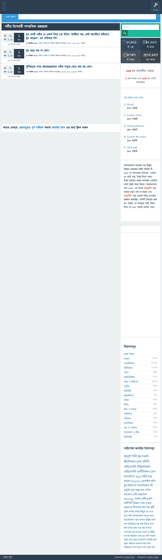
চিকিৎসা (132, 485)
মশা (126, 528)
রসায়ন (127, 359)
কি (128, 536)
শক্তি (130, 516)
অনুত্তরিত (41, 8)
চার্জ (149, 543)
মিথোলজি (128, 437)
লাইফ (126, 400)
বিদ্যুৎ (143, 512)
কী (151, 485)
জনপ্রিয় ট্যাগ (59, 128)
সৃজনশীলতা (129, 395)
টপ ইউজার (127, 8)
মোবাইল (145, 481)
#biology (129, 499)
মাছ (141, 524)
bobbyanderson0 (135, 126)
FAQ (81, 8)
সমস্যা (152, 536)
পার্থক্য (137, 499)
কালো (144, 532)
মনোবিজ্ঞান (128, 423)
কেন (126, 512)
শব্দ (125, 524)
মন (125, 536)
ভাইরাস (132, 543)
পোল (108, 8)
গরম (142, 503)
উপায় (146, 524)
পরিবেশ (127, 418)
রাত (126, 516)
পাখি (148, 536)
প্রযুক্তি (126, 386)
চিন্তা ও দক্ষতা (130, 409)
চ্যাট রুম (98, 8)
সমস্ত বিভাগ (129, 354)
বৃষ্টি (152, 507)
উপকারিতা (138, 516)
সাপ (151, 512)
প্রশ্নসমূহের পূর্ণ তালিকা (32, 128)
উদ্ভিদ (152, 532)
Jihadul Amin (66, 71)
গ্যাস (140, 536)
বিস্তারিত (133, 536)
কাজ (137, 512)
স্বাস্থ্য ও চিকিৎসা (44, 43)
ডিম (148, 507)
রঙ (143, 536)
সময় (145, 543)
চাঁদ (143, 507)
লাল (152, 516)
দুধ (138, 524)
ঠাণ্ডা (130, 528)
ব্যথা (155, 539)
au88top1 (132, 147)
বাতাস (149, 528)
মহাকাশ (128, 495)
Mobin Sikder (153, 557)
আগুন (146, 516)
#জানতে (128, 507)
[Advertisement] (61, 102)
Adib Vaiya (71, 43)
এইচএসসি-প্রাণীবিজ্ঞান (137, 471)
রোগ (153, 471)
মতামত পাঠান (7, 557)
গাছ (137, 520)
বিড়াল (139, 547)
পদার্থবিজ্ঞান (129, 363)
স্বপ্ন (139, 528)
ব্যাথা (135, 528)
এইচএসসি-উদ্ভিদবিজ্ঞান (137, 466)
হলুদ (126, 543)
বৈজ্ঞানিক (142, 495)
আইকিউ (127, 391)
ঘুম (139, 456)
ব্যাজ (118, 8)
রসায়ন (138, 532)
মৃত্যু (135, 539)
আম (153, 547)
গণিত (126, 372)
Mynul (130, 104)
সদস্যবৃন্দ (61, 8)
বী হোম (12, 8)
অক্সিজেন (128, 547)
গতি (144, 547)
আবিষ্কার (132, 524)
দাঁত (134, 547)
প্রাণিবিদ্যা (128, 414)
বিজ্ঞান (136, 503)
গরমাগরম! (32, 8)
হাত (152, 524)
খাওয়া (148, 503)
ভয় (143, 528)
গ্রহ (133, 532)
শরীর (144, 476)
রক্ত (150, 476)
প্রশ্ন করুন (71, 8)
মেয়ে (131, 539)
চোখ (139, 461)
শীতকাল (137, 507)
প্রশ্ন (22, 8)
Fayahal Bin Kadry (136, 136)
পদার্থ (145, 456)
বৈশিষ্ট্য (150, 539)
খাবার (142, 520)
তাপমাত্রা (127, 532)
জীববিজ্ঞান (128, 368)
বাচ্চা (126, 539)
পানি (134, 456)
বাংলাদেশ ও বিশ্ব (131, 432)
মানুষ (127, 456)
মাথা (142, 490)
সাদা (153, 520)
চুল (125, 485)
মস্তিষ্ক (148, 520)
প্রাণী (134, 495)
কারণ (131, 512)
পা (148, 532)
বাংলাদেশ (142, 539)
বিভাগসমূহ (51, 8)
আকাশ (139, 543)
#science (136, 481)
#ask (138, 476)
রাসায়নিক (129, 476)
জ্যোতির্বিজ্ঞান (129, 377)
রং (147, 512)
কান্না (149, 547)
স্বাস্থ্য (137, 490)
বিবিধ (41, 71)
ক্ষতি (153, 481)
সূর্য (132, 490)
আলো (127, 481)
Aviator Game (134, 115)
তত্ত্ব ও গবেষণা (130, 427)
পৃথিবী (145, 461)
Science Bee (129, 557)
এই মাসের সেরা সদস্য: (133, 97)
